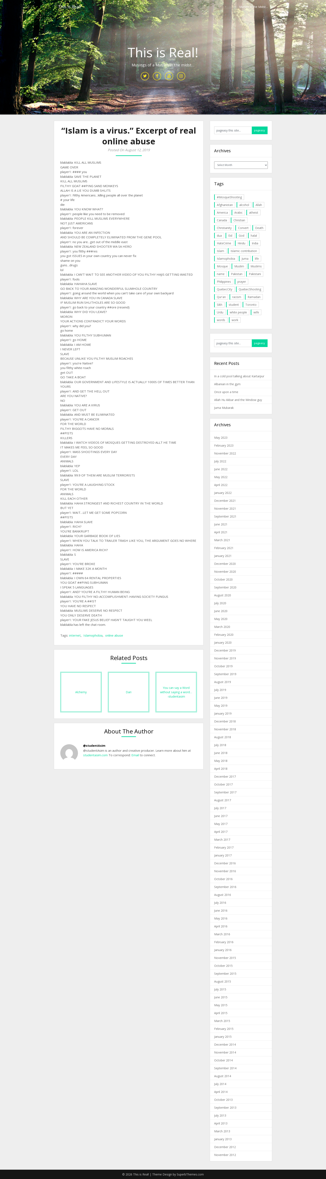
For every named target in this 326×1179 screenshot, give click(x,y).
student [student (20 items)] (234, 305)
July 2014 (220, 1084)
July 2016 (220, 903)
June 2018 (220, 753)
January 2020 (223, 642)
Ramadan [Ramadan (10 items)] (254, 297)
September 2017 (225, 792)
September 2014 (225, 1068)
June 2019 (220, 698)
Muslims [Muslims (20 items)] (256, 266)
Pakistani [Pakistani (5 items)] (255, 274)
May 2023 (220, 438)
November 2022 (225, 453)
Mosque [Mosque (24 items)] (222, 266)
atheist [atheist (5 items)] (253, 212)
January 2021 (223, 556)
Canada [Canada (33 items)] (222, 220)
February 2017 (223, 847)
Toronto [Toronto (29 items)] (251, 305)
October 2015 (223, 966)
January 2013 (223, 1139)
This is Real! (69, 7)
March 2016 (222, 934)
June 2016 (220, 910)
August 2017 (222, 800)
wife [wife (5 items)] (256, 312)
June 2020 (220, 611)
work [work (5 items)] (235, 320)
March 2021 (222, 540)
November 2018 (225, 729)
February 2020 (223, 635)
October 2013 (223, 1100)
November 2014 (225, 1052)
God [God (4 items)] (241, 236)
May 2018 (220, 761)
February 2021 (223, 548)
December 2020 (225, 564)
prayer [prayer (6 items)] (241, 282)
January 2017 (223, 855)
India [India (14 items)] (255, 243)
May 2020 (220, 619)
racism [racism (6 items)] (236, 297)
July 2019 (220, 690)
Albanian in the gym (227, 384)
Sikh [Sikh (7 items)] (219, 305)
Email (135, 755)
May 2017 (220, 824)
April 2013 (220, 1123)
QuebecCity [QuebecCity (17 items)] (224, 289)
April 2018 (220, 769)
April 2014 (220, 1092)
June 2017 (220, 816)
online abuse (114, 635)
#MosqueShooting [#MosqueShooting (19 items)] (229, 197)
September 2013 (225, 1108)
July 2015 (220, 989)
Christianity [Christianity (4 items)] (224, 228)
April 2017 (220, 832)
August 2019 (222, 682)
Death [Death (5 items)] (259, 228)
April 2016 (220, 926)
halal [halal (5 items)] (254, 236)
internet (75, 635)
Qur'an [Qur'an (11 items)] (221, 297)
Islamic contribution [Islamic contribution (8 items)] (244, 251)
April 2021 (220, 532)
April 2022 (220, 485)
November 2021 (225, 508)
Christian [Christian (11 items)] (239, 220)
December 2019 (225, 650)
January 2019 (223, 713)
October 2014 (223, 1060)
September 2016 (225, 887)
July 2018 (220, 745)
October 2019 (223, 666)
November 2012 (225, 1155)
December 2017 (225, 776)
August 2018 (222, 737)
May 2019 (220, 706)
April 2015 (220, 1013)
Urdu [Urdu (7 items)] (220, 312)
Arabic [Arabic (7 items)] (238, 212)
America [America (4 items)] (222, 212)
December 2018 (225, 721)
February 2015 (223, 1029)
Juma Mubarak (224, 408)
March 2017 (222, 840)
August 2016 (222, 895)
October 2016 (223, 879)
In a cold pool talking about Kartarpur (239, 376)
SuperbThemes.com (190, 1174)
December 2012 (225, 1147)
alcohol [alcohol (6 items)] (244, 205)
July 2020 (220, 603)
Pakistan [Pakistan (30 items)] (236, 274)
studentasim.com (95, 755)
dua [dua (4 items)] (219, 236)
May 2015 (220, 1005)
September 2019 (225, 674)
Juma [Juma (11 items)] (245, 259)
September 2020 (225, 587)
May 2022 (220, 477)
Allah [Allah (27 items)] (259, 205)
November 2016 (225, 871)
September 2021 (225, 516)
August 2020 (222, 595)
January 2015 (223, 1037)
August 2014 (222, 1076)
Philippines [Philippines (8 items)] (224, 282)
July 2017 (220, 808)
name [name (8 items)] (221, 274)
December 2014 (225, 1044)
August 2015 (222, 981)
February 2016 (223, 942)
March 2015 (222, 1021)
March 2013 (222, 1131)
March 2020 (222, 627)
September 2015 (225, 974)
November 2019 (225, 658)
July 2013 (220, 1115)
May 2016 (220, 918)
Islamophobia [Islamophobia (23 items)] (226, 259)
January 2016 (223, 950)
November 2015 (225, 958)
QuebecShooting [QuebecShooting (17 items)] (250, 289)
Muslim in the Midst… (253, 7)
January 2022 (223, 493)
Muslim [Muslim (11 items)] (239, 266)
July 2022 (220, 461)
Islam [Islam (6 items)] (220, 251)
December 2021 (225, 501)
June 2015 (220, 997)
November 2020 (225, 572)
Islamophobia (92, 635)
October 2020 (223, 579)
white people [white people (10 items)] (238, 312)
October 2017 (223, 784)
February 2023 (223, 445)
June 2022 (220, 469)
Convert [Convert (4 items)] (243, 228)
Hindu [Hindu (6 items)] (241, 243)
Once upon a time (226, 392)
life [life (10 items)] (257, 259)
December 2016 (225, 863)
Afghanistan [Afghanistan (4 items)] (225, 205)
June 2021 (220, 524)
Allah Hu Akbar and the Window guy (238, 400)
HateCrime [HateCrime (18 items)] (224, 243)
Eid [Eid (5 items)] (230, 236)
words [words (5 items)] (221, 320)
